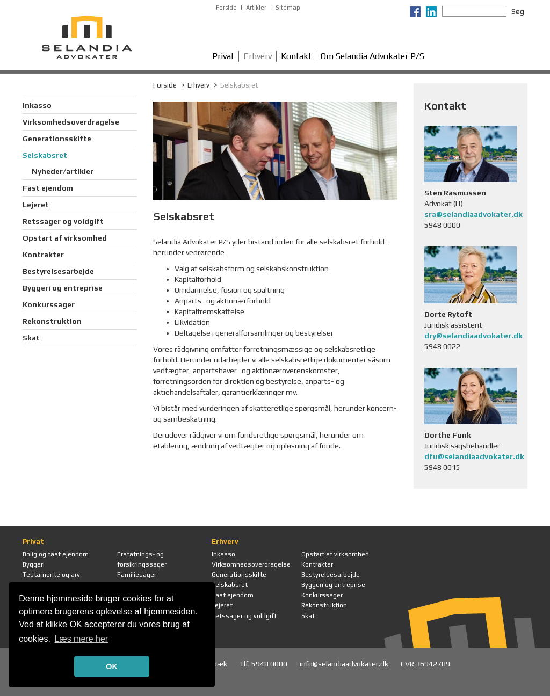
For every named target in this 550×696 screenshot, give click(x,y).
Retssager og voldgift (63, 221)
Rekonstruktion (52, 321)
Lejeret (36, 204)
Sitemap (288, 7)
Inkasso (37, 105)
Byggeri (34, 564)
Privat (223, 56)
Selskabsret (45, 155)
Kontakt (296, 56)
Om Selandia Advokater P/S (372, 56)
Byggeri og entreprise (63, 288)
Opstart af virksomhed (65, 238)
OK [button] (112, 666)
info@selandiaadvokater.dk (345, 663)
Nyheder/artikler (62, 171)
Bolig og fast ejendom (56, 554)
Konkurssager (49, 304)
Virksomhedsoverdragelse (71, 122)
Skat (31, 338)
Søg (517, 11)
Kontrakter (43, 254)
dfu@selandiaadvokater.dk (474, 456)
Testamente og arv (51, 574)
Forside (226, 7)
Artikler (256, 7)
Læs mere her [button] (81, 638)
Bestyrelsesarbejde (58, 271)
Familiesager (136, 574)
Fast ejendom (48, 188)
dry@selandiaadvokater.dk (473, 335)
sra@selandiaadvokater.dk (473, 214)
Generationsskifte (57, 138)
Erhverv (257, 56)
